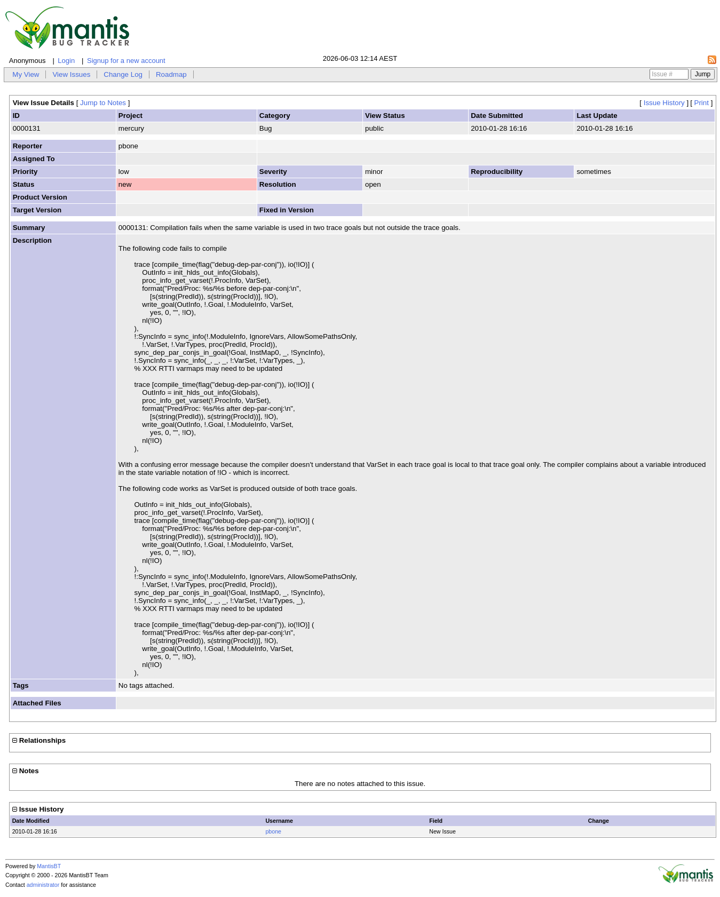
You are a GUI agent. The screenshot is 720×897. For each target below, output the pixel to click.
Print (701, 103)
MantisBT (49, 866)
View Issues (71, 74)
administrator (43, 885)
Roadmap (171, 74)
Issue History (664, 103)
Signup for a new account (126, 61)
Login (66, 61)
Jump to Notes (103, 103)
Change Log (123, 74)
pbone (273, 831)
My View (25, 74)
